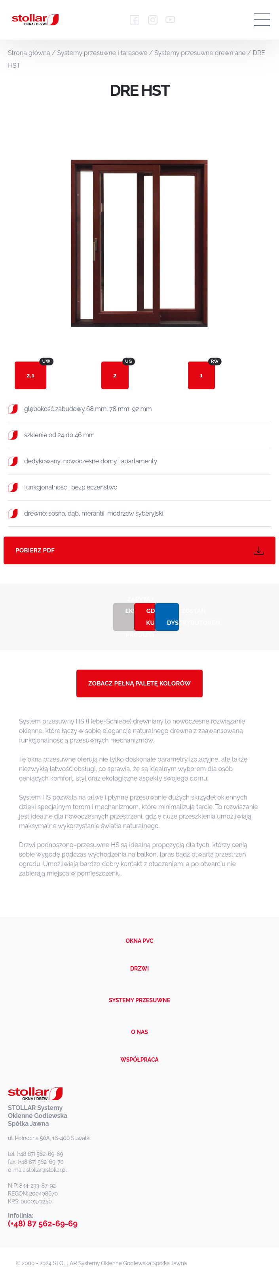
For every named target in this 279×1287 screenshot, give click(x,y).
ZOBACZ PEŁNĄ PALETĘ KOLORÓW (139, 683)
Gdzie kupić (152, 616)
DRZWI (139, 968)
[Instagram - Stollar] (152, 20)
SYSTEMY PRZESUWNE (139, 1000)
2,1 (37, 370)
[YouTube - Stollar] (170, 20)
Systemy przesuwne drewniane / (203, 53)
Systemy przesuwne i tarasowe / (106, 53)
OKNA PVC (139, 941)
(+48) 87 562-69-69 (43, 1223)
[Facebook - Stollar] (135, 20)
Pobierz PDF (139, 551)
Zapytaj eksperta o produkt (131, 617)
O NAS (139, 1032)
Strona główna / (32, 53)
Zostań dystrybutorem (173, 616)
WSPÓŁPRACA (139, 1060)
